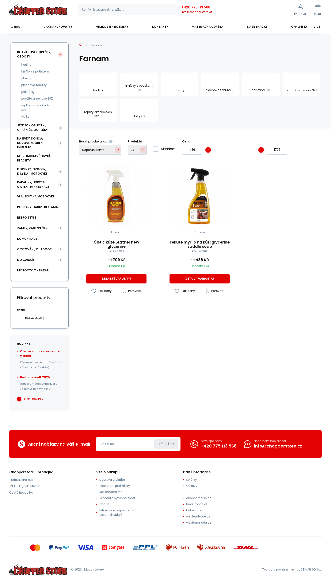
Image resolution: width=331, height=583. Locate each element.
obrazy (26, 78)
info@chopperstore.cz (197, 12)
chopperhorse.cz (198, 498)
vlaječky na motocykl (35, 196)
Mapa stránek (94, 569)
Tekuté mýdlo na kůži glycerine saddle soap (200, 244)
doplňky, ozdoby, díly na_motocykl (32, 171)
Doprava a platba (112, 480)
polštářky (28, 92)
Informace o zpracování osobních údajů (117, 512)
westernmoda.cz (198, 522)
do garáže (25, 260)
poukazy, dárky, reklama (37, 207)
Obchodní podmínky (114, 486)
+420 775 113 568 (196, 7)
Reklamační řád (110, 492)
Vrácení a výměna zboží (117, 498)
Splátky (191, 480)
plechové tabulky (34, 85)
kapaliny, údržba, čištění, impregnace (33, 184)
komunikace (27, 239)
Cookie (104, 504)
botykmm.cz (195, 510)
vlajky (25, 116)
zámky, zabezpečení (32, 228)
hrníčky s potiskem (35, 71)
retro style (26, 217)
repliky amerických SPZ (35, 107)
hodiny (26, 65)
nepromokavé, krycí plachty (33, 158)
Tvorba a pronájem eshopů (282, 569)
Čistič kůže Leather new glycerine (116, 244)
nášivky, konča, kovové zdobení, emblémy (30, 142)
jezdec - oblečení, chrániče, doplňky (32, 127)
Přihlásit (166, 444)
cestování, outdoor (34, 249)
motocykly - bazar (33, 270)
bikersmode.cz (197, 504)
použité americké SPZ (37, 98)
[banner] (38, 10)
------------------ (201, 492)
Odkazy (191, 486)
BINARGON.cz (312, 569)
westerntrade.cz (198, 516)
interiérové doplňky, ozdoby (34, 54)
